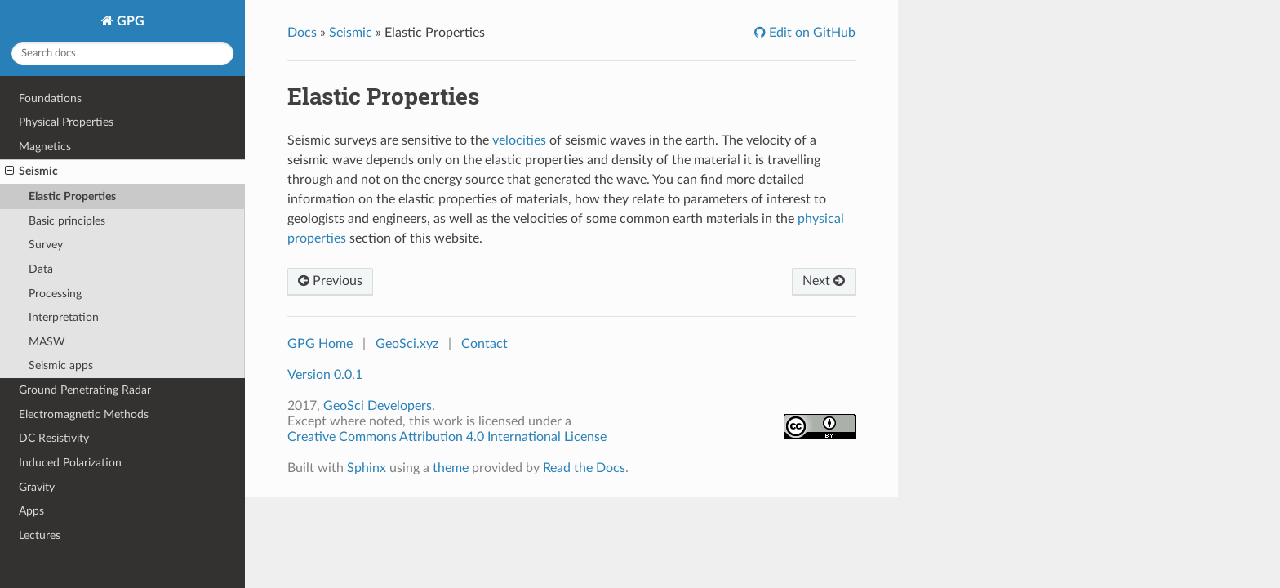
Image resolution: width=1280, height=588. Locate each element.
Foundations (50, 98)
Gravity (37, 487)
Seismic (31, 171)
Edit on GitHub (811, 32)
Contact (484, 343)
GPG (128, 21)
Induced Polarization (70, 463)
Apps (31, 511)
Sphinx (366, 467)
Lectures (39, 535)
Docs (302, 32)
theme (451, 467)
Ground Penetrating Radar (85, 390)
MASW (47, 342)
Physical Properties (66, 122)
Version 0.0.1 (324, 374)
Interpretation (64, 317)
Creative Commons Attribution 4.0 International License (447, 436)
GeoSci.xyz (407, 343)
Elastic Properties (72, 196)
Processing (55, 293)
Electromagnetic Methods (84, 414)
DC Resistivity (54, 438)
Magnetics (45, 146)
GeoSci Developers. (379, 405)
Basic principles (67, 221)
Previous (330, 280)
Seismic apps (61, 365)
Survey (46, 244)
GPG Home (320, 343)
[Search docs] (122, 53)
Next (823, 280)
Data (41, 269)
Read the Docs (584, 467)
